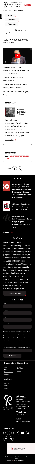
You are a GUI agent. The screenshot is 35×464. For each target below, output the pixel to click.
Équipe (6, 369)
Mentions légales (9, 456)
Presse (6, 232)
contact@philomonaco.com (23, 421)
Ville (5, 317)
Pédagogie (12, 24)
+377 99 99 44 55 (20, 414)
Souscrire (12, 355)
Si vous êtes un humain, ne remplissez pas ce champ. (17, 347)
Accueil (5, 10)
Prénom (6, 310)
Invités (19, 371)
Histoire (6, 367)
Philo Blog (6, 383)
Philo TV (6, 388)
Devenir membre (15, 293)
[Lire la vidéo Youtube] (17, 55)
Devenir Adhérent (8, 372)
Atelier (10, 15)
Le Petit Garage (20, 460)
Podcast (6, 385)
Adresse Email (8, 324)
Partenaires (7, 374)
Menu (28, 4)
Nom (5, 303)
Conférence (12, 20)
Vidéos (11, 10)
